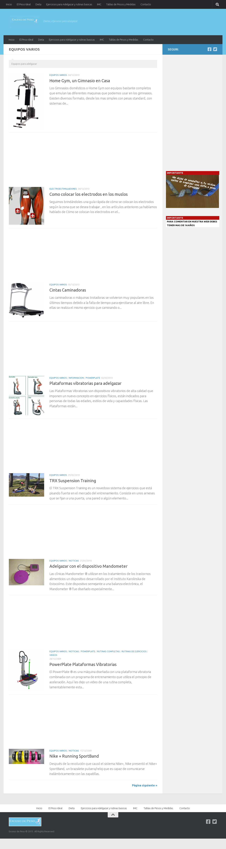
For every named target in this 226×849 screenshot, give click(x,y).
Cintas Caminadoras (67, 290)
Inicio (9, 4)
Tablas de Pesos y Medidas (121, 4)
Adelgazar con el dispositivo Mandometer (88, 566)
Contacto (146, 4)
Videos (53, 655)
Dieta (38, 4)
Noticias (74, 561)
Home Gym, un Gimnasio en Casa (79, 80)
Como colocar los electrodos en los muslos (88, 194)
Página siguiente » (144, 785)
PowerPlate (93, 378)
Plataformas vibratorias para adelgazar (85, 383)
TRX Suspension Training (72, 480)
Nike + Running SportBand (74, 756)
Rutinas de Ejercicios (134, 651)
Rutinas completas (108, 651)
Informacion (76, 378)
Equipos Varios (58, 75)
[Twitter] (215, 49)
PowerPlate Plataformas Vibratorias (83, 664)
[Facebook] (209, 49)
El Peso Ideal (24, 4)
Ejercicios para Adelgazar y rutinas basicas (69, 4)
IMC (99, 4)
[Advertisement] (83, 161)
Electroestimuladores (63, 189)
